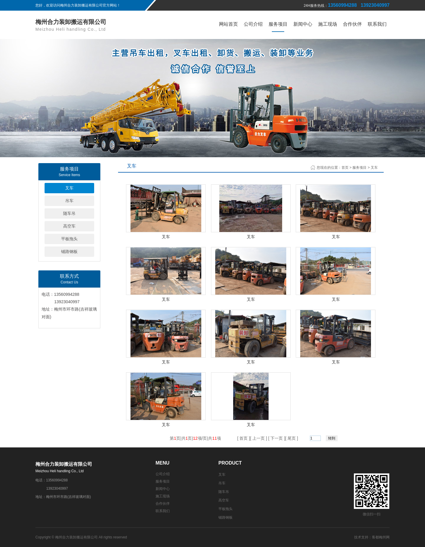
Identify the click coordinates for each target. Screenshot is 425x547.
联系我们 (377, 24)
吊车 (69, 200)
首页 (345, 167)
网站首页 (228, 24)
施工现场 (327, 24)
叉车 (69, 188)
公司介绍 (253, 24)
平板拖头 (69, 238)
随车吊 (69, 213)
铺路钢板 (69, 251)
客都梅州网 (381, 537)
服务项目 (278, 24)
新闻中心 (302, 24)
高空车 (69, 226)
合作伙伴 (352, 24)
